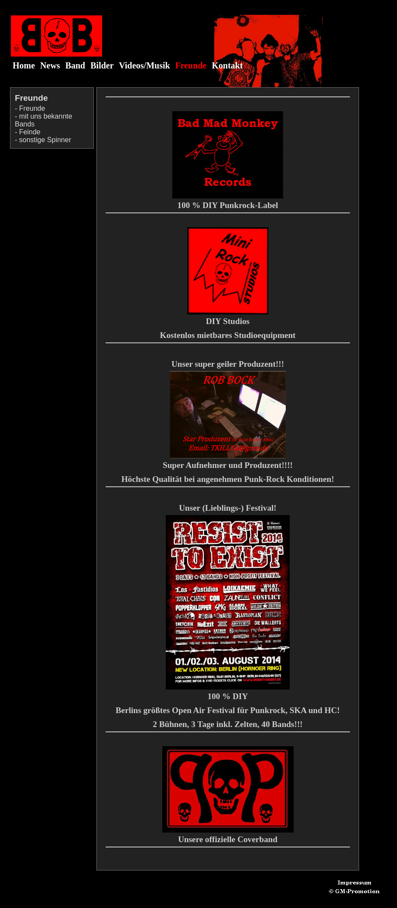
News (50, 65)
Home (24, 65)
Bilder (101, 65)
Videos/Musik (144, 65)
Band (75, 65)
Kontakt (227, 65)
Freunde (191, 65)
